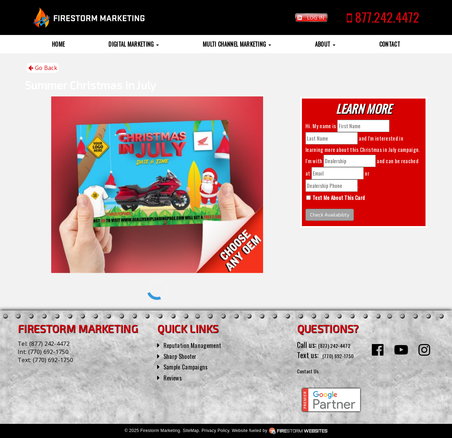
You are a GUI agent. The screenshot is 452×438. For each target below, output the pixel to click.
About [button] (325, 44)
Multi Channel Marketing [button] (237, 44)
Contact (389, 44)
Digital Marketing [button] (133, 44)
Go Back (42, 68)
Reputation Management (197, 344)
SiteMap (191, 430)
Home (58, 44)
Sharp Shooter (183, 355)
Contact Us (312, 370)
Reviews (174, 377)
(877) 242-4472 (49, 344)
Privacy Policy (215, 430)
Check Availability (329, 215)
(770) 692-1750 (48, 352)
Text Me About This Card (339, 197)
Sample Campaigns (189, 366)
